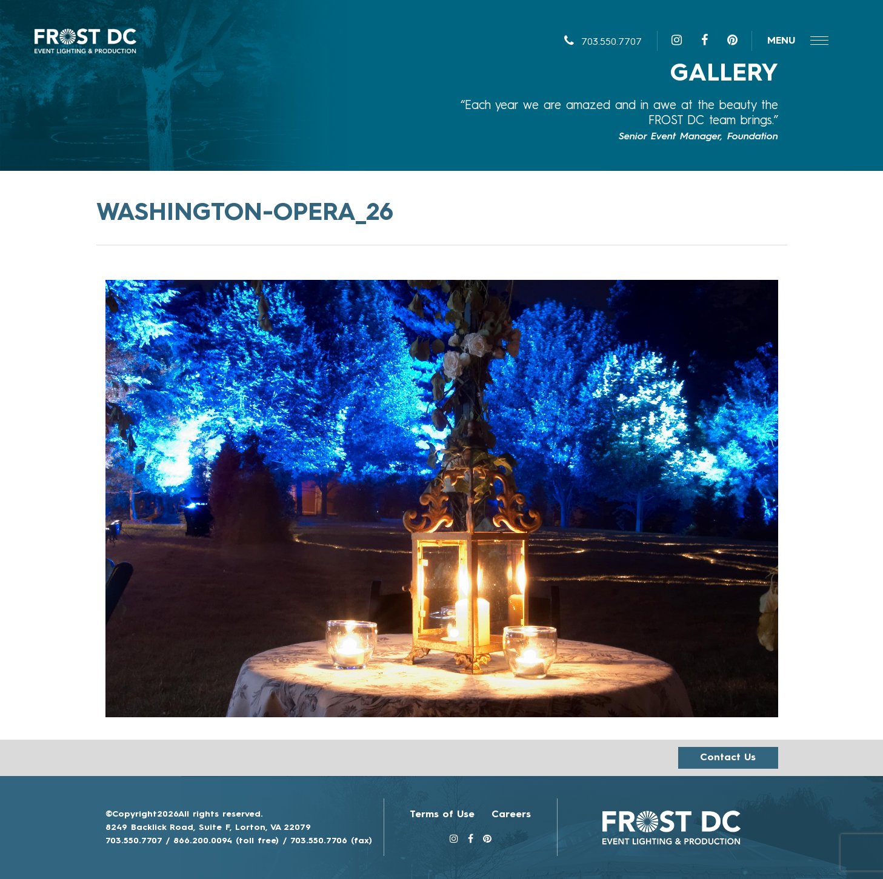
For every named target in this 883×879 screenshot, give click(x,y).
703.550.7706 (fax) (331, 841)
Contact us (728, 758)
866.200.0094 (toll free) (226, 841)
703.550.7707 (603, 42)
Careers (511, 815)
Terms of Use (442, 815)
